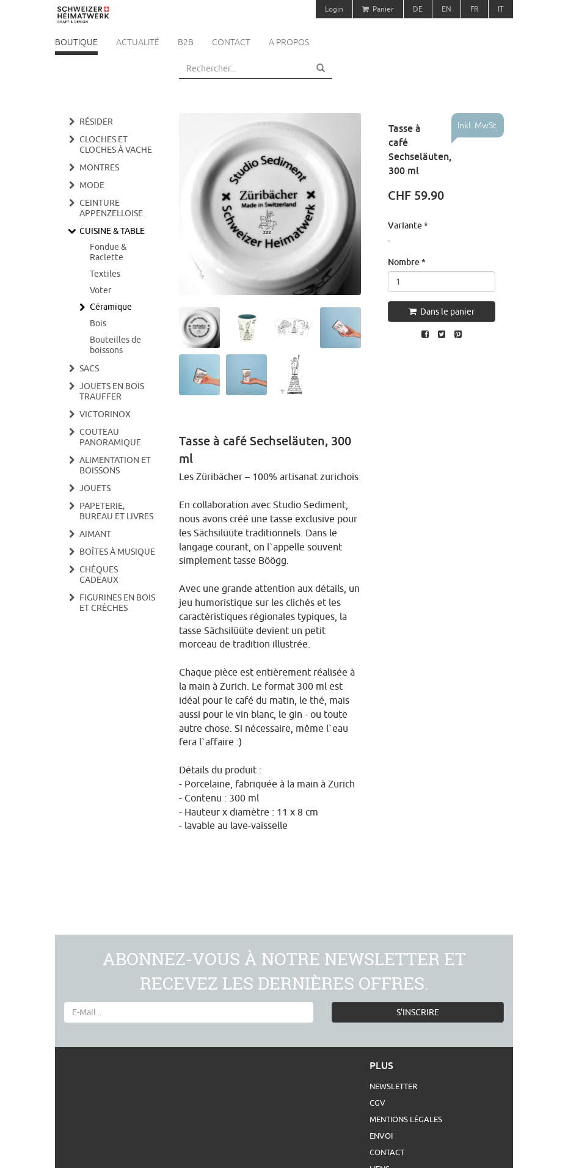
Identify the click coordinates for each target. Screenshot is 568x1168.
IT (501, 8)
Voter (100, 290)
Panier (378, 8)
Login (334, 8)
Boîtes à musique (117, 552)
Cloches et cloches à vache (115, 144)
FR (474, 8)
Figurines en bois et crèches (117, 603)
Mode (91, 185)
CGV (377, 1103)
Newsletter (393, 1086)
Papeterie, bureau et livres (116, 511)
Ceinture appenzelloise (111, 208)
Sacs (89, 368)
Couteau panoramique (110, 437)
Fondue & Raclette (108, 252)
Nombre (407, 262)
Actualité (137, 42)
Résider (96, 121)
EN (446, 8)
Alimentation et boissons (115, 465)
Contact (231, 42)
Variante (408, 225)
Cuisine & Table (112, 231)
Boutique (76, 42)
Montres (99, 167)
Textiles (105, 274)
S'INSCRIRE (417, 1012)
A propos (289, 42)
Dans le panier (442, 311)
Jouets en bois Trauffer (111, 391)
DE (418, 8)
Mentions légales (406, 1119)
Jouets (95, 488)
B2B (186, 42)
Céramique (111, 307)
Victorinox (105, 414)
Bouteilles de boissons (115, 345)
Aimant (95, 534)
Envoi (381, 1136)
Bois (98, 323)
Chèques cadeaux (98, 574)
